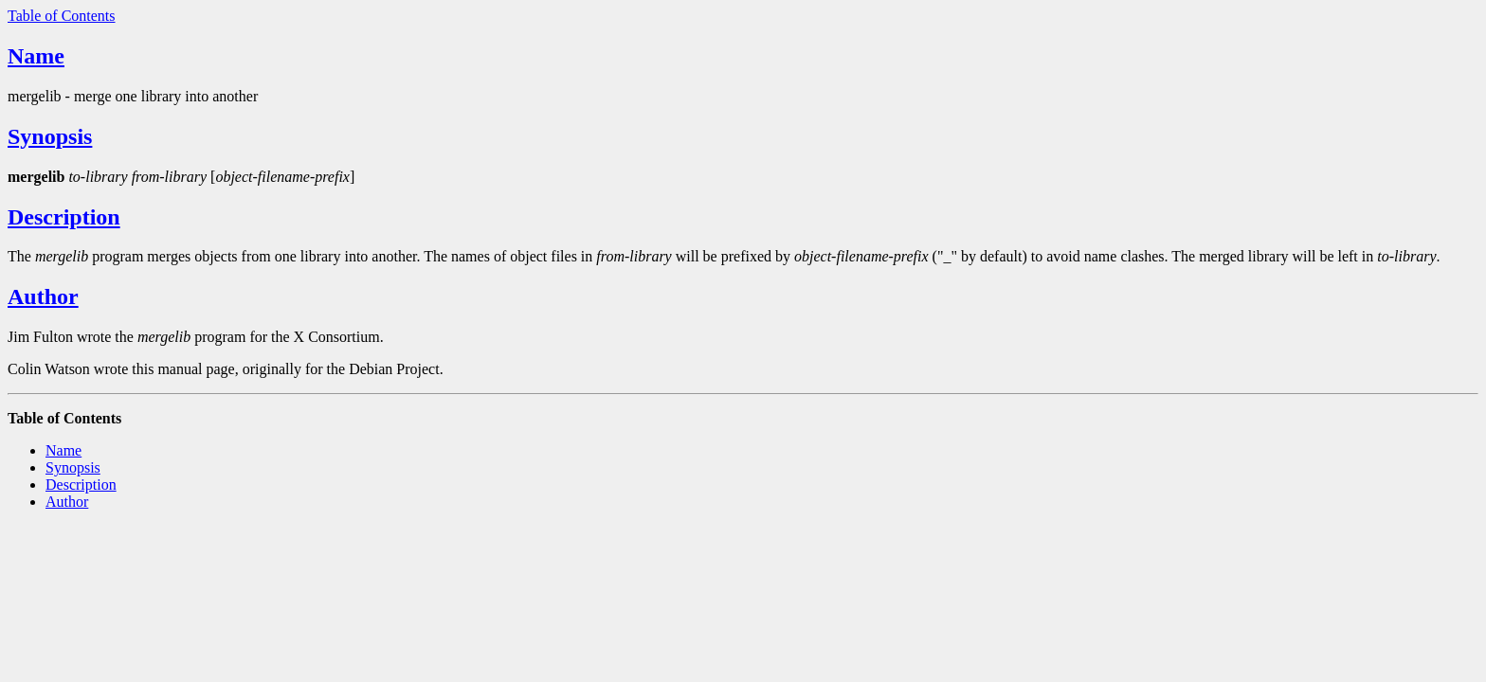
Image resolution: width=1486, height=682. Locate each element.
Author (43, 296)
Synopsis (50, 136)
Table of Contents (62, 16)
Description (64, 217)
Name (36, 56)
